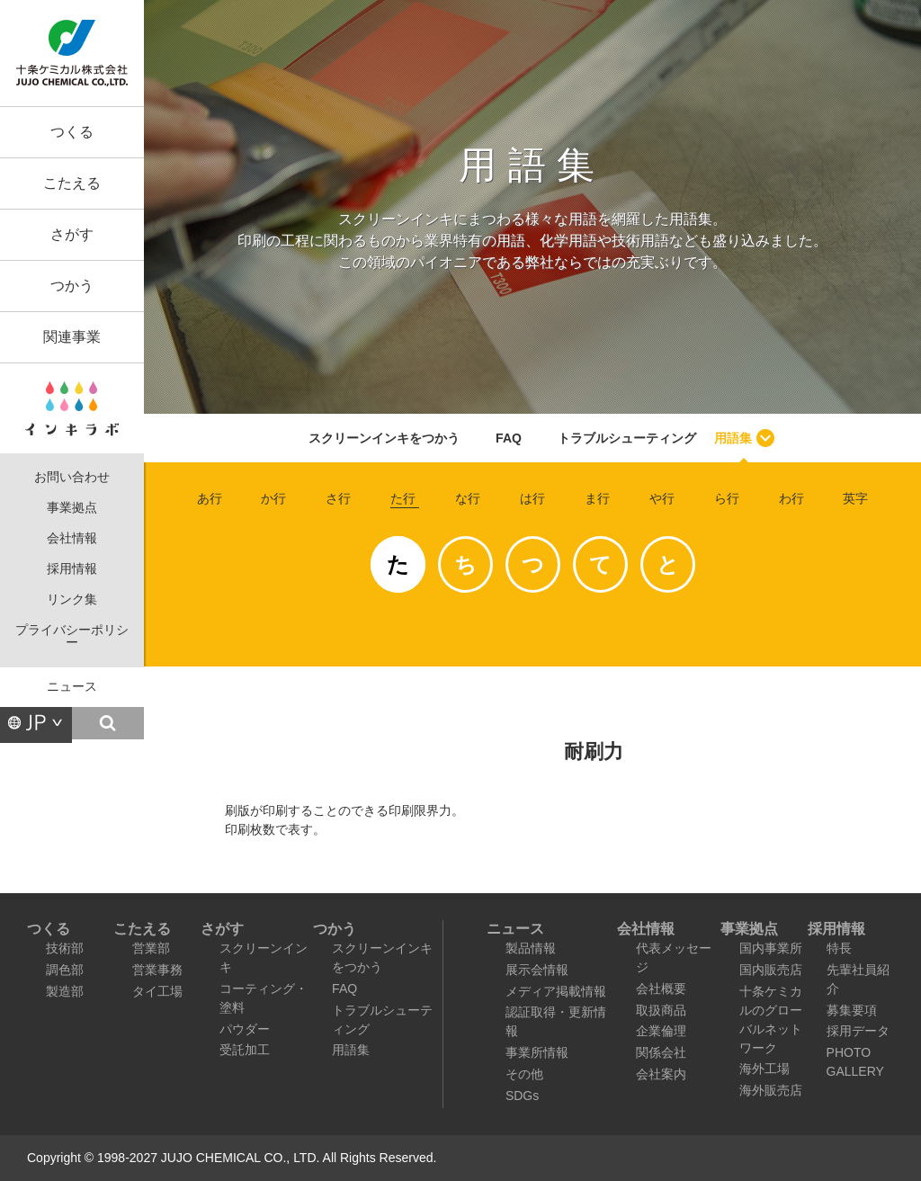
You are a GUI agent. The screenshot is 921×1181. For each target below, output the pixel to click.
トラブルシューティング (627, 438)
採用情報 (72, 569)
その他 (524, 1074)
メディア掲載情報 (555, 991)
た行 (403, 498)
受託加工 (244, 1049)
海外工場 (764, 1068)
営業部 (151, 948)
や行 (662, 498)
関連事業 (72, 336)
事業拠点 (72, 507)
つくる (72, 131)
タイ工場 (157, 991)
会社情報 (72, 538)
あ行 (209, 498)
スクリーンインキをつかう (384, 438)
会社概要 (661, 988)
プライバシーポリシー (72, 636)
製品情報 (530, 948)
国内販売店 (770, 969)
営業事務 (157, 969)
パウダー (244, 1029)
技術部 (65, 948)
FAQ (509, 438)
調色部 (65, 969)
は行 (532, 498)
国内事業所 (770, 948)
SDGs (522, 1095)
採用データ (858, 1031)
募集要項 (852, 1010)
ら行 (726, 498)
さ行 (338, 498)
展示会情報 (536, 969)
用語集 (733, 438)
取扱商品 (661, 1010)
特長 (839, 948)
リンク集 (72, 599)
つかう (72, 285)
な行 (467, 498)
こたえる (72, 183)
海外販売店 (770, 1090)
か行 (273, 498)
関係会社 (661, 1052)
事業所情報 (536, 1052)
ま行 (597, 498)
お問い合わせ (72, 477)
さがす (72, 234)
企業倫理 (661, 1031)
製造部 (65, 991)
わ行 (791, 498)
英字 (855, 498)
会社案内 (661, 1074)
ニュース (72, 686)
